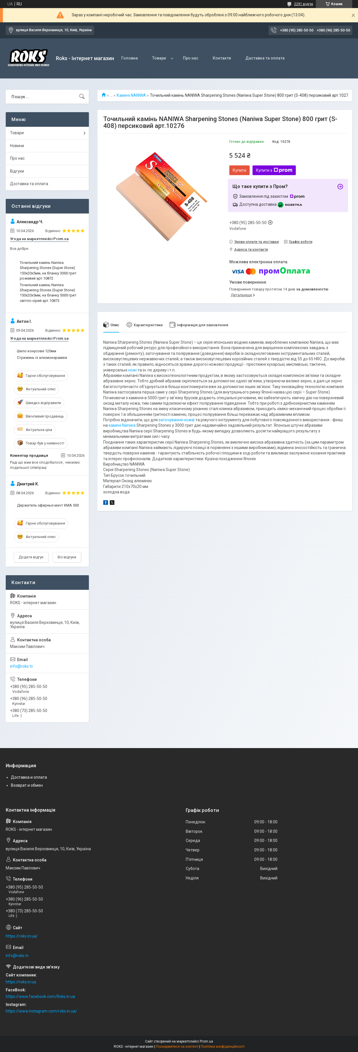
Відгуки (17, 171)
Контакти (222, 58)
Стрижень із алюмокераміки (42, 357)
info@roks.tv (21, 666)
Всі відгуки (67, 557)
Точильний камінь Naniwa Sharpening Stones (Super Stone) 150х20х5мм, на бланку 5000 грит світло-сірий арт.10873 (48, 293)
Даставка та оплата (265, 58)
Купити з (274, 170)
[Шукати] (82, 97)
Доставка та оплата (29, 183)
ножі (132, 370)
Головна (129, 58)
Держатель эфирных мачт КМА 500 (48, 505)
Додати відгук (31, 557)
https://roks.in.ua (21, 982)
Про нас (190, 58)
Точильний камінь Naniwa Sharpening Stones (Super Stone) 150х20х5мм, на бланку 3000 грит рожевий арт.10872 (48, 270)
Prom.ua (206, 1041)
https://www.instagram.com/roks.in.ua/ (41, 1011)
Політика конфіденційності (222, 1047)
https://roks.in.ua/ (22, 936)
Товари (159, 58)
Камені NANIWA (131, 95)
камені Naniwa (122, 425)
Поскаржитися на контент (177, 1047)
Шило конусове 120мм (36, 351)
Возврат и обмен (27, 785)
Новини (17, 145)
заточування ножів (177, 420)
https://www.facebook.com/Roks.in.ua (40, 996)
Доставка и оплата (29, 777)
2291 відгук (303, 4)
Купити (239, 170)
